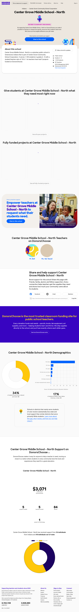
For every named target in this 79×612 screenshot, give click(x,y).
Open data (69, 596)
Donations (62, 78)
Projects (32, 78)
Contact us (69, 600)
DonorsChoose (6, 3)
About (15, 78)
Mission (42, 590)
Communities (70, 592)
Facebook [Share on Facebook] (34, 294)
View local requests (60, 68)
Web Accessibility (45, 601)
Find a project (57, 590)
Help (62, 3)
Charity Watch (27, 598)
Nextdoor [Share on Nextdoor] (68, 294)
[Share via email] (53, 294)
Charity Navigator (6, 599)
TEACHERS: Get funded (35, 3)
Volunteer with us (58, 601)
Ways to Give (57, 588)
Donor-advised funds (58, 596)
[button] (53, 298)
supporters (10, 604)
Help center (69, 590)
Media (68, 594)
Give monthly (57, 600)
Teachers (42, 78)
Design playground (71, 598)
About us (56, 3)
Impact (23, 78)
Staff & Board (44, 598)
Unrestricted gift (57, 605)
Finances (43, 596)
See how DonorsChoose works (39, 332)
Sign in (75, 3)
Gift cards (56, 594)
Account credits (57, 592)
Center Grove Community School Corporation (43, 8)
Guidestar (14, 599)
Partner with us (47, 3)
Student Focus (44, 594)
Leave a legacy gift (58, 603)
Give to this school (39, 39)
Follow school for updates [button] (63, 50)
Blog (71, 594)
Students (52, 78)
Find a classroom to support (20, 3)
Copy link (74, 298)
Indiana (24, 8)
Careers (42, 600)
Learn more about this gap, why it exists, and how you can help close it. (42, 418)
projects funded (29, 604)
